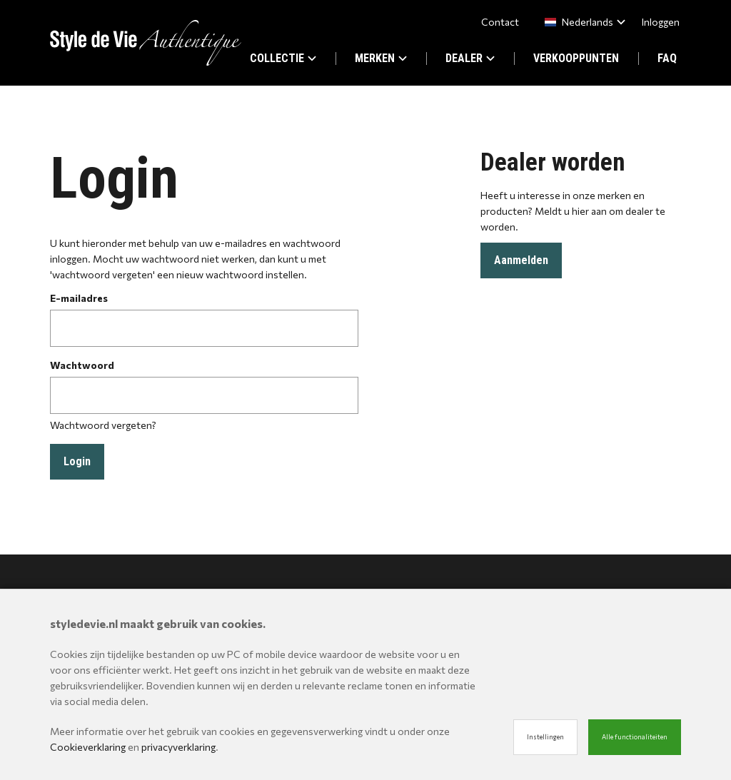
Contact (500, 22)
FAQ (667, 58)
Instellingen (545, 737)
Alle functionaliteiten (634, 737)
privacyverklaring (178, 747)
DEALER (470, 58)
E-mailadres (79, 298)
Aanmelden (521, 260)
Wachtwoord (82, 365)
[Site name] (145, 43)
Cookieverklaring (88, 747)
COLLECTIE (283, 58)
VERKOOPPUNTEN (576, 58)
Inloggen (661, 22)
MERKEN (381, 58)
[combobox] (582, 21)
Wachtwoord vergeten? (103, 425)
